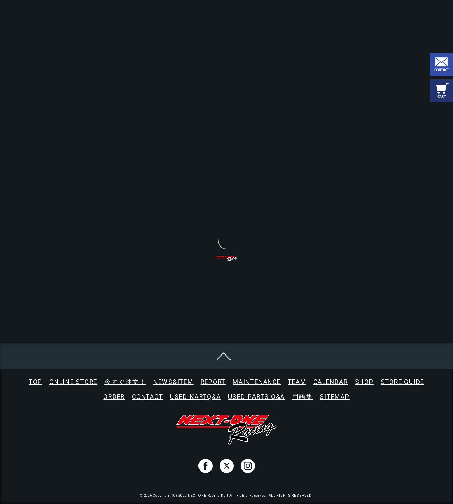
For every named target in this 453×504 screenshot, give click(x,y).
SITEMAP (334, 396)
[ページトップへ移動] (224, 356)
